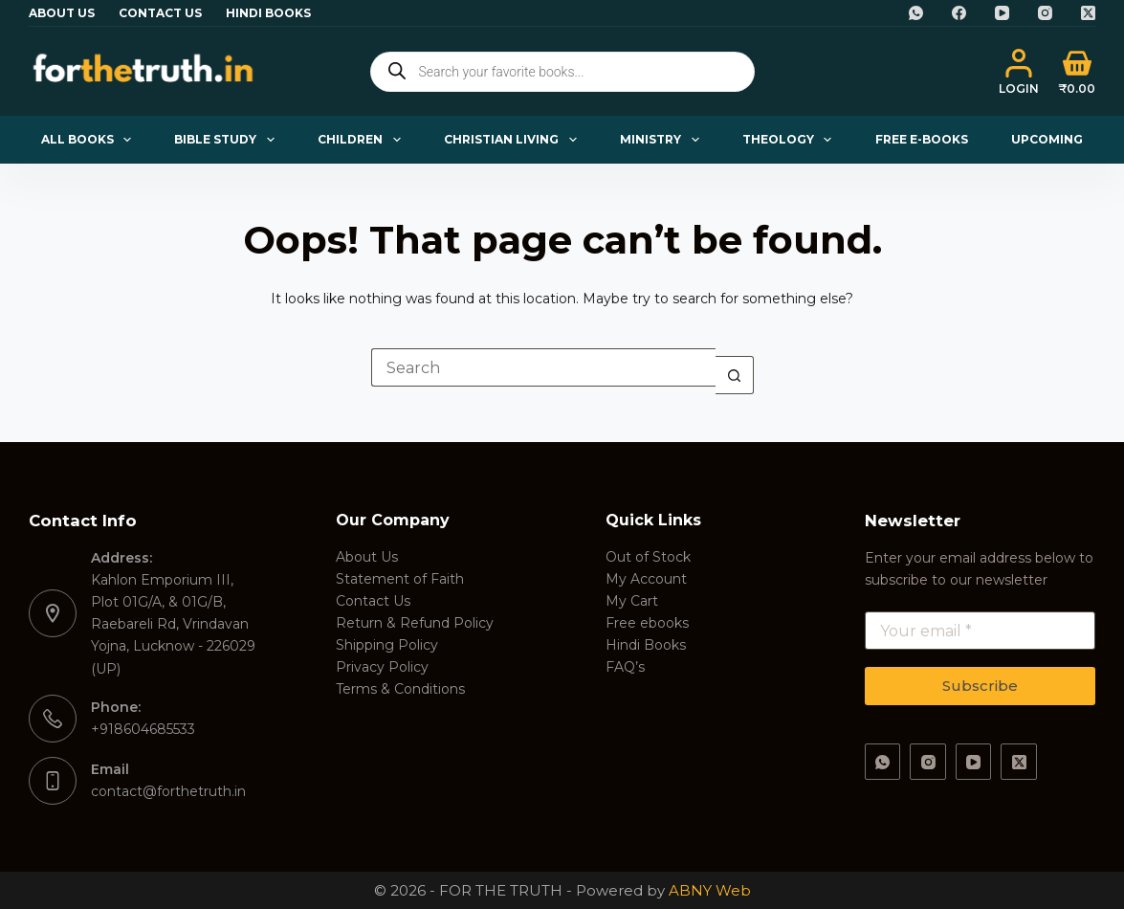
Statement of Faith (400, 579)
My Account (646, 579)
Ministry (663, 139)
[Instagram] (1045, 13)
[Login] (1019, 72)
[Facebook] (959, 13)
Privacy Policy (382, 667)
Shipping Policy (387, 645)
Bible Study (227, 139)
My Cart (632, 601)
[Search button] (735, 375)
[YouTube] (1002, 13)
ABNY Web (710, 890)
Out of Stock (648, 556)
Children (363, 139)
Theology (790, 139)
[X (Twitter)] (1088, 13)
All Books (90, 139)
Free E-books (921, 139)
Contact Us (160, 13)
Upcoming (1047, 139)
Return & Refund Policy (415, 623)
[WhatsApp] (916, 13)
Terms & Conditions (400, 689)
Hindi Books (268, 13)
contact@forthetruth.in (168, 791)
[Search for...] (543, 367)
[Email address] (980, 630)
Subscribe (980, 685)
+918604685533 (143, 729)
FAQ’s (625, 667)
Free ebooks (647, 623)
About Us (62, 13)
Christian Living (514, 139)
